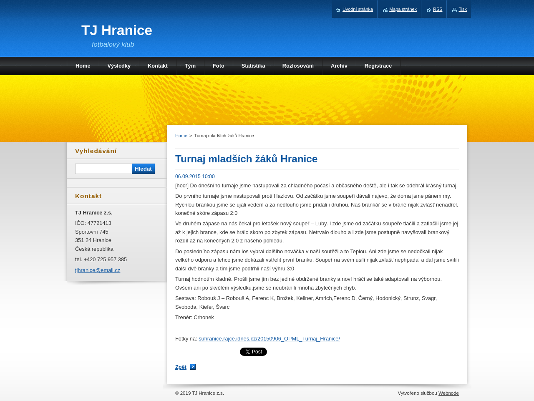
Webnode (448, 393)
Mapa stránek (403, 9)
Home (181, 135)
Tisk (462, 9)
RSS (437, 9)
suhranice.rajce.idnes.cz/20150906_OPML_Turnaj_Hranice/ (269, 338)
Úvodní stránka (358, 9)
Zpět (180, 367)
